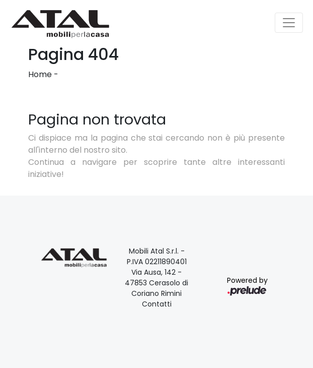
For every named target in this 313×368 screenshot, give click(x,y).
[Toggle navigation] (289, 23)
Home (40, 74)
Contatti (157, 304)
